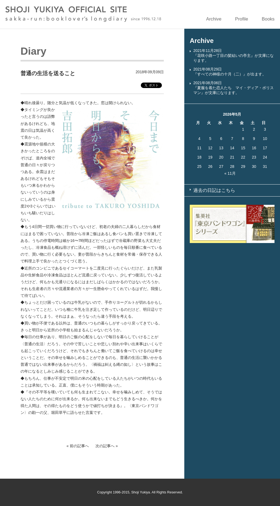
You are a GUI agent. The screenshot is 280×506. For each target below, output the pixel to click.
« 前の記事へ (77, 446)
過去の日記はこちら (214, 190)
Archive (213, 19)
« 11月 (230, 173)
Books (268, 19)
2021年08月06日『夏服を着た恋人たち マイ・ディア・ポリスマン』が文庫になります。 (233, 88)
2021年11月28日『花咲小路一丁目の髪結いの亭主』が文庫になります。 (233, 55)
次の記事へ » (106, 446)
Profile (241, 19)
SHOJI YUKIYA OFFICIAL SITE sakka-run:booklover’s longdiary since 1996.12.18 (83, 14)
